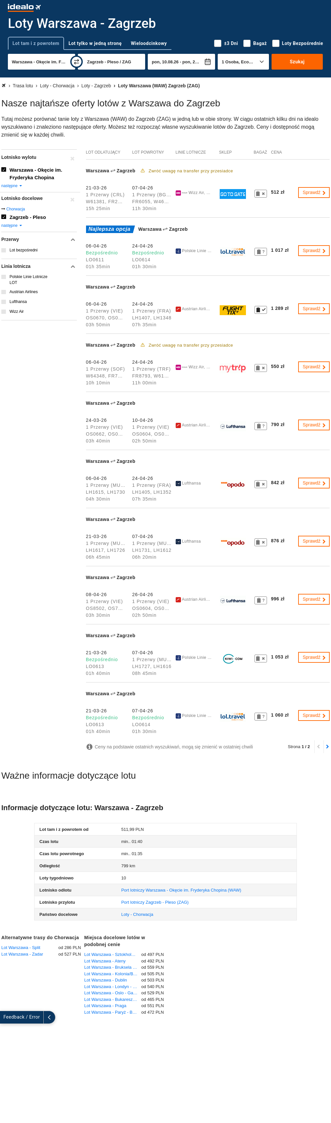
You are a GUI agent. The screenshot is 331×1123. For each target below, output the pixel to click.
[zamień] (76, 61)
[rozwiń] (6, 1017)
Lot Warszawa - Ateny (105, 961)
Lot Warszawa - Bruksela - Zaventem (113, 967)
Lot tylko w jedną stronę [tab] (95, 43)
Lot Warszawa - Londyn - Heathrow (113, 986)
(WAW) (181, 890)
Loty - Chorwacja (137, 914)
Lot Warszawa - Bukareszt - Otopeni (113, 999)
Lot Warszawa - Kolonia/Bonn (112, 973)
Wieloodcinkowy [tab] (149, 43)
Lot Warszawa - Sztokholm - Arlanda (113, 954)
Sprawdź (314, 192)
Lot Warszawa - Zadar (22, 954)
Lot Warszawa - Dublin (105, 980)
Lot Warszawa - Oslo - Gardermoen (113, 992)
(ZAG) (154, 902)
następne (12, 186)
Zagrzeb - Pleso (28, 217)
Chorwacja (15, 209)
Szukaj (297, 61)
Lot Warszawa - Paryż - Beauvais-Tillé (113, 1012)
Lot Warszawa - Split (20, 947)
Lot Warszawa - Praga (105, 1005)
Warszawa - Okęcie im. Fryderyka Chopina (36, 173)
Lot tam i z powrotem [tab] (35, 43)
